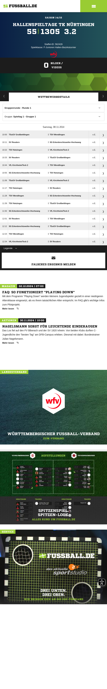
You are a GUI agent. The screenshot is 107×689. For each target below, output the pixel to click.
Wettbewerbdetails (54, 97)
